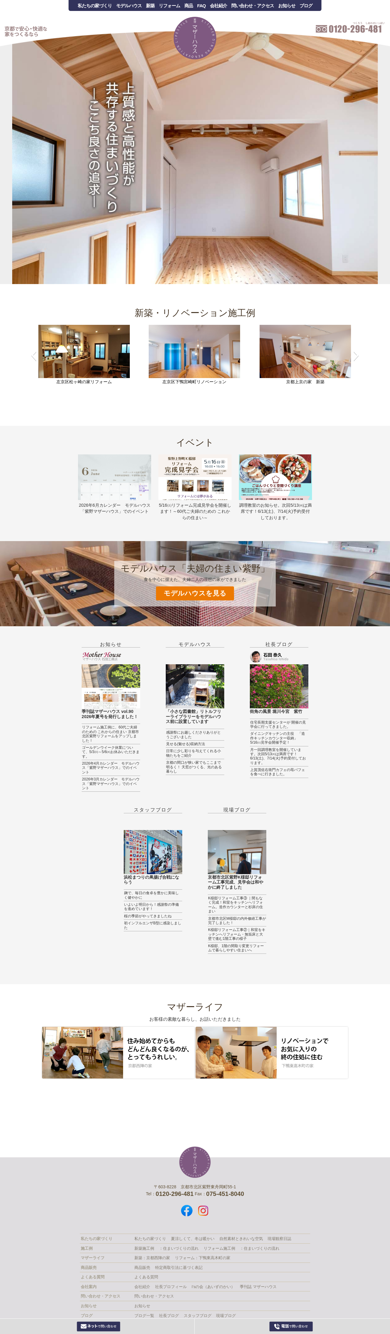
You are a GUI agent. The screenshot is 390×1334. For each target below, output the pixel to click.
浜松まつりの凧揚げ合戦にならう (151, 880)
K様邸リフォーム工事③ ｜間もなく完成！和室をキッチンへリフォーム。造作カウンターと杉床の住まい (235, 904)
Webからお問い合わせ (98, 1326)
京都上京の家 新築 (305, 381)
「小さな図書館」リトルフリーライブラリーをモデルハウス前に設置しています (193, 716)
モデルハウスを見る (195, 593)
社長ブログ (279, 644)
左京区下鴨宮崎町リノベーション (194, 381)
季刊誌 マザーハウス (258, 1286)
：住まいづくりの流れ (179, 1248)
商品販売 (142, 1267)
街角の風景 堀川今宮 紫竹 (276, 711)
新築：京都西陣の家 (152, 1258)
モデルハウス (129, 5)
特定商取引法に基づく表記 (179, 1267)
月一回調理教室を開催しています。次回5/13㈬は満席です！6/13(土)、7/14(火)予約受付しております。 (278, 756)
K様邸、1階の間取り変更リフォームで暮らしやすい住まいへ (236, 948)
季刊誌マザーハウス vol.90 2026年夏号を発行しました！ (110, 714)
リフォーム (169, 5)
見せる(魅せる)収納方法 (185, 744)
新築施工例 (144, 1248)
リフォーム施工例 (219, 1248)
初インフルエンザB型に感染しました (152, 925)
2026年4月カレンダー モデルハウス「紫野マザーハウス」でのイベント (111, 767)
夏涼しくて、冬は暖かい (192, 1238)
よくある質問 (146, 1277)
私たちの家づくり (95, 5)
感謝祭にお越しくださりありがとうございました (193, 734)
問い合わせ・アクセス (252, 5)
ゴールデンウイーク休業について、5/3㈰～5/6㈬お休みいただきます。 (111, 752)
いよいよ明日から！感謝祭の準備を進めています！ (151, 906)
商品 (188, 5)
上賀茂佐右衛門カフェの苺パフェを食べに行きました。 (277, 772)
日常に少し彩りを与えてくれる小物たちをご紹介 (193, 753)
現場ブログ (237, 809)
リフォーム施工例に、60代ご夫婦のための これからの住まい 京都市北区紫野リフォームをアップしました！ (110, 733)
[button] (34, 355)
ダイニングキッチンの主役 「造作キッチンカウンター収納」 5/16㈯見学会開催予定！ (277, 738)
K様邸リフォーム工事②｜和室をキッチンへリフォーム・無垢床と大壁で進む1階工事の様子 (236, 934)
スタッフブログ (153, 809)
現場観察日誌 (279, 1238)
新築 (150, 5)
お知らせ (286, 5)
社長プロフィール (171, 1286)
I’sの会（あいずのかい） (213, 1286)
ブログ (306, 5)
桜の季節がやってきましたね (148, 916)
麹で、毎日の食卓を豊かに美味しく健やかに (151, 895)
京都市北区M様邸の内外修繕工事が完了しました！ (237, 920)
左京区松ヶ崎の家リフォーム (84, 381)
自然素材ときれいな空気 (241, 1238)
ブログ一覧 (144, 1315)
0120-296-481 (291, 1326)
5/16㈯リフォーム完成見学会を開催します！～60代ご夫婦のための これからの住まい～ (195, 511)
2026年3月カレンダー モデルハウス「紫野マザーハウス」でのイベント (111, 783)
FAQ (201, 5)
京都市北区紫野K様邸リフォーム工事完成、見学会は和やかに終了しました (235, 882)
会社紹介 (218, 5)
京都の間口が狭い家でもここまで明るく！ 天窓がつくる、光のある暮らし (194, 766)
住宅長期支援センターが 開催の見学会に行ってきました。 (278, 724)
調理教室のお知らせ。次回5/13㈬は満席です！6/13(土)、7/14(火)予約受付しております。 (275, 511)
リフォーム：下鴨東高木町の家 (202, 1258)
